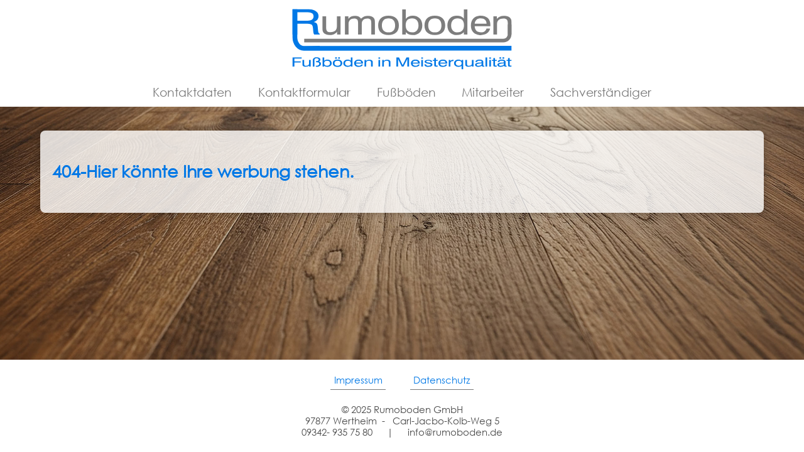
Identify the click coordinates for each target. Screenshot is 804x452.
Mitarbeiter (493, 92)
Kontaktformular (304, 92)
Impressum (358, 379)
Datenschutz (441, 379)
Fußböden (406, 92)
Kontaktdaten (192, 92)
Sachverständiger (600, 92)
